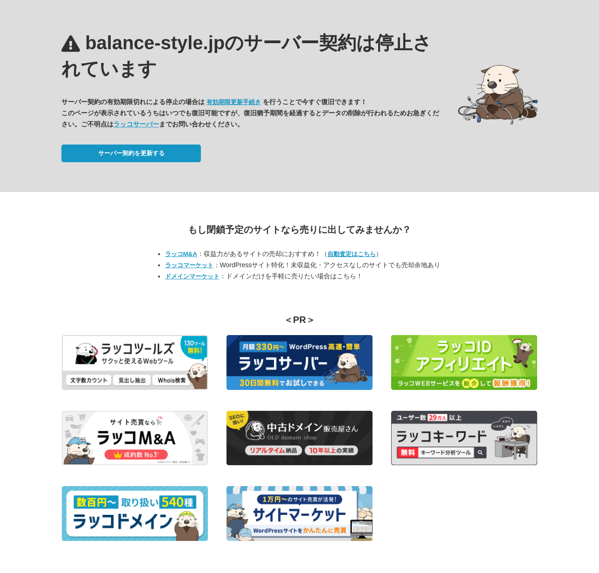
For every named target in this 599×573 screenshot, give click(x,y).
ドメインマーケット (192, 276)
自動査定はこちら (351, 253)
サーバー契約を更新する (131, 153)
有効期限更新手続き (233, 102)
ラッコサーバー (136, 124)
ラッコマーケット (189, 265)
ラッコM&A (181, 253)
